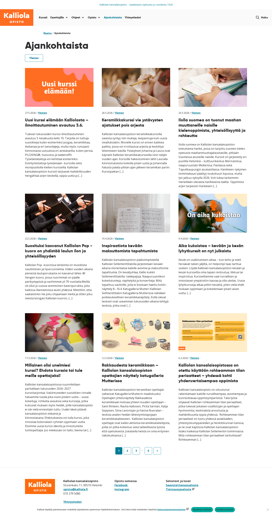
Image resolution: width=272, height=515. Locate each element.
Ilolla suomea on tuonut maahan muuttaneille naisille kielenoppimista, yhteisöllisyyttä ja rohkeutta (211, 127)
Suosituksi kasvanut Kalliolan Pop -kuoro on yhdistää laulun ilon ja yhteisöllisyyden (58, 251)
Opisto (92, 17)
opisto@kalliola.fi (75, 489)
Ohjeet (75, 17)
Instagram (121, 489)
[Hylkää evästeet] (267, 509)
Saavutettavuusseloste (182, 485)
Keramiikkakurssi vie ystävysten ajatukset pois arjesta (132, 122)
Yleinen (34, 58)
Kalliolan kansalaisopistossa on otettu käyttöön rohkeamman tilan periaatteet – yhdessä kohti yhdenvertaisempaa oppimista (211, 372)
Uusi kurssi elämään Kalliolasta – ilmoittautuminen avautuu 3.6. (56, 122)
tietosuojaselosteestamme (171, 509)
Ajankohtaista (113, 17)
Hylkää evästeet (224, 509)
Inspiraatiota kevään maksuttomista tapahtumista (130, 248)
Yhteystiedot (133, 17)
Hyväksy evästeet (202, 509)
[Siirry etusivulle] (16, 17)
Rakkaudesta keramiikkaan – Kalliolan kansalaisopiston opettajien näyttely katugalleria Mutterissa (133, 372)
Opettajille (57, 17)
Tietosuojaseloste (180, 489)
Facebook (121, 485)
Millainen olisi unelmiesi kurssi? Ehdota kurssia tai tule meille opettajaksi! (53, 370)
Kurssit (43, 17)
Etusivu (48, 33)
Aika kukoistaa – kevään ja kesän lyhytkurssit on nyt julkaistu (210, 248)
